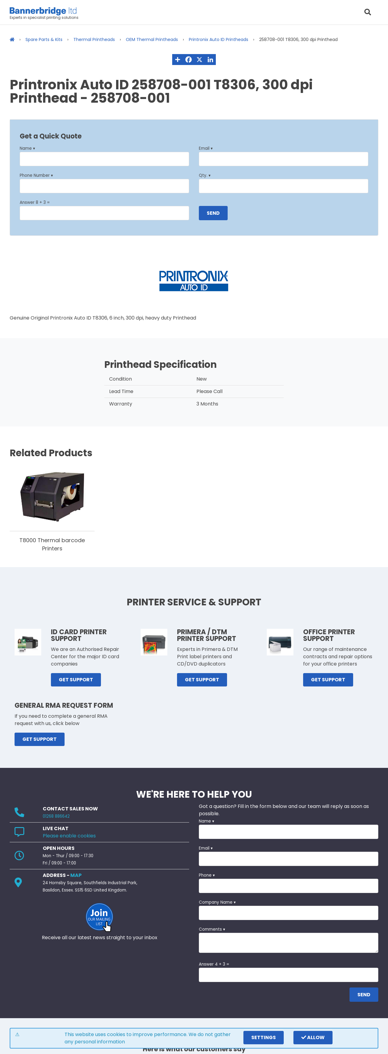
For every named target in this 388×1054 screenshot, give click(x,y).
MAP (76, 875)
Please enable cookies (69, 835)
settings (263, 1037)
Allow (313, 1037)
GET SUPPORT (76, 679)
